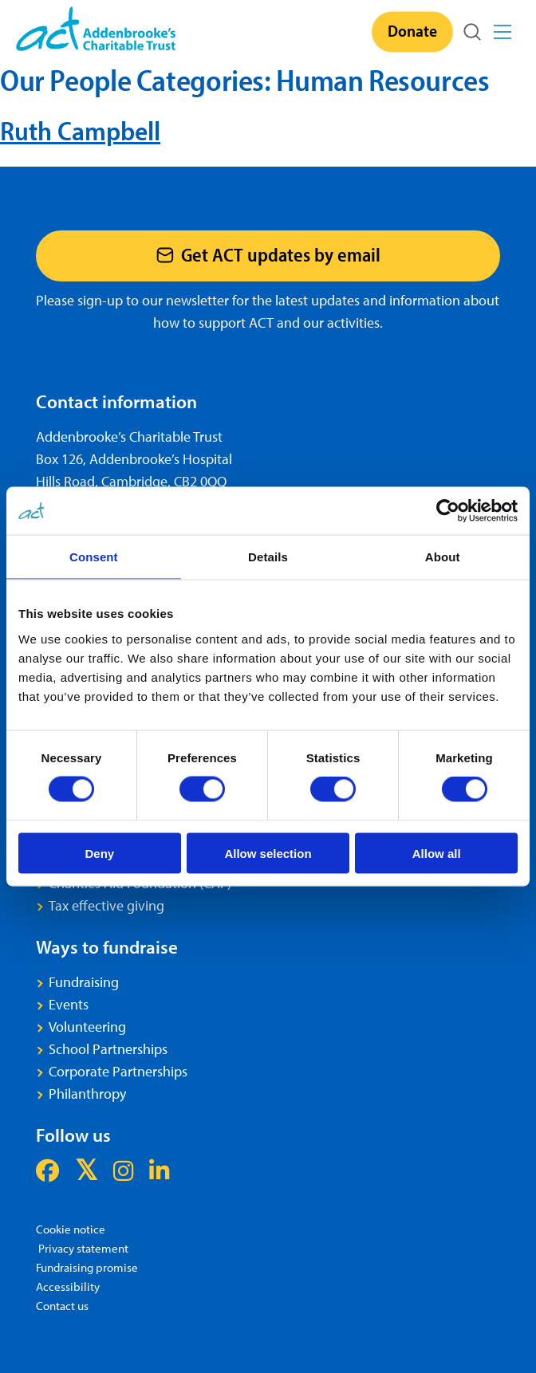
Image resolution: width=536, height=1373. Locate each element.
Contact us (62, 1305)
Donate (412, 30)
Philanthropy (87, 1093)
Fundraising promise (87, 1267)
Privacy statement (82, 1248)
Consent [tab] (93, 557)
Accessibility (68, 1286)
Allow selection (267, 853)
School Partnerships (108, 1049)
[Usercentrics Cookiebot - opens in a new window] (448, 511)
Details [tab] (268, 557)
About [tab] (442, 557)
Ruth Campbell (80, 130)
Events (69, 1004)
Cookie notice (70, 1229)
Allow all (436, 853)
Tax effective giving (106, 905)
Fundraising (84, 982)
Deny (99, 853)
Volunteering (87, 1026)
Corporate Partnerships (118, 1071)
